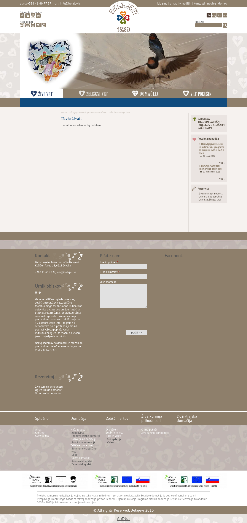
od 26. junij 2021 (207, 156)
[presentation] (124, 321)
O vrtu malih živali (99, 112)
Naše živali (114, 112)
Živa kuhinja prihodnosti (211, 193)
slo (208, 15)
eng (214, 15)
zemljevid (43, 25)
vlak (33, 25)
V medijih (185, 3)
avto (22, 25)
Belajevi (123, 18)
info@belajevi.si (70, 3)
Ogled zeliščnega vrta (210, 199)
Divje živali (125, 112)
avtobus (27, 25)
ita (219, 15)
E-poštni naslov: (110, 272)
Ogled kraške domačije (210, 196)
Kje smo (162, 3)
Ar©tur (123, 518)
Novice (211, 3)
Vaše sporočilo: (109, 282)
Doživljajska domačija (79, 112)
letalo (38, 25)
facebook (22, 15)
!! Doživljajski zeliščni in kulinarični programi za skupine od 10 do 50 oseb (211, 148)
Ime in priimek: (109, 262)
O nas (173, 3)
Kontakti (199, 3)
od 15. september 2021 (210, 171)
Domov (222, 3)
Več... (222, 162)
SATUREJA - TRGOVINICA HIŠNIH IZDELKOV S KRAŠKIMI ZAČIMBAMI (211, 123)
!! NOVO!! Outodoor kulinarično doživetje (210, 167)
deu (225, 15)
